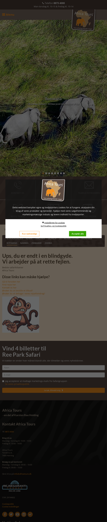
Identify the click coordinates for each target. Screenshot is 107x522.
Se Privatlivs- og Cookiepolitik (53, 226)
